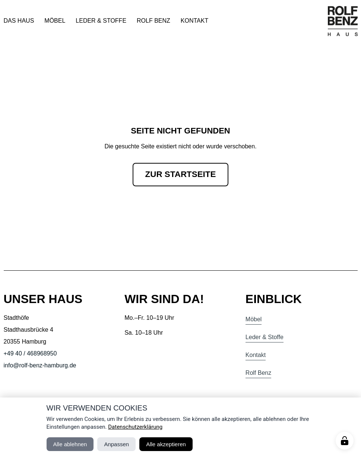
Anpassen (116, 444)
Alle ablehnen (70, 444)
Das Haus (19, 20)
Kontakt (194, 20)
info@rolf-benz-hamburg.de (40, 365)
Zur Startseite (180, 174)
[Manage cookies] (345, 441)
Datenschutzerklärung (135, 427)
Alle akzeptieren (166, 444)
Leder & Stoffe (101, 20)
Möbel (54, 20)
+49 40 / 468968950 (30, 353)
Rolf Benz (153, 20)
